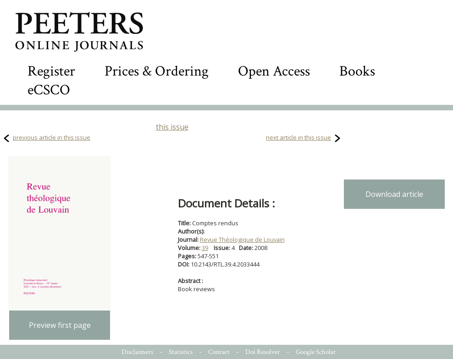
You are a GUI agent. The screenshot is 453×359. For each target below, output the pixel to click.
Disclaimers (137, 352)
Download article (394, 194)
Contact (219, 352)
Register (51, 71)
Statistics (181, 352)
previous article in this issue (51, 137)
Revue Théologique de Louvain (242, 239)
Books (357, 71)
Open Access (274, 71)
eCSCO (49, 90)
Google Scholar (316, 352)
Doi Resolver (262, 352)
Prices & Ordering (157, 71)
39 (205, 248)
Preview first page (60, 325)
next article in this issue (298, 137)
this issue (172, 127)
